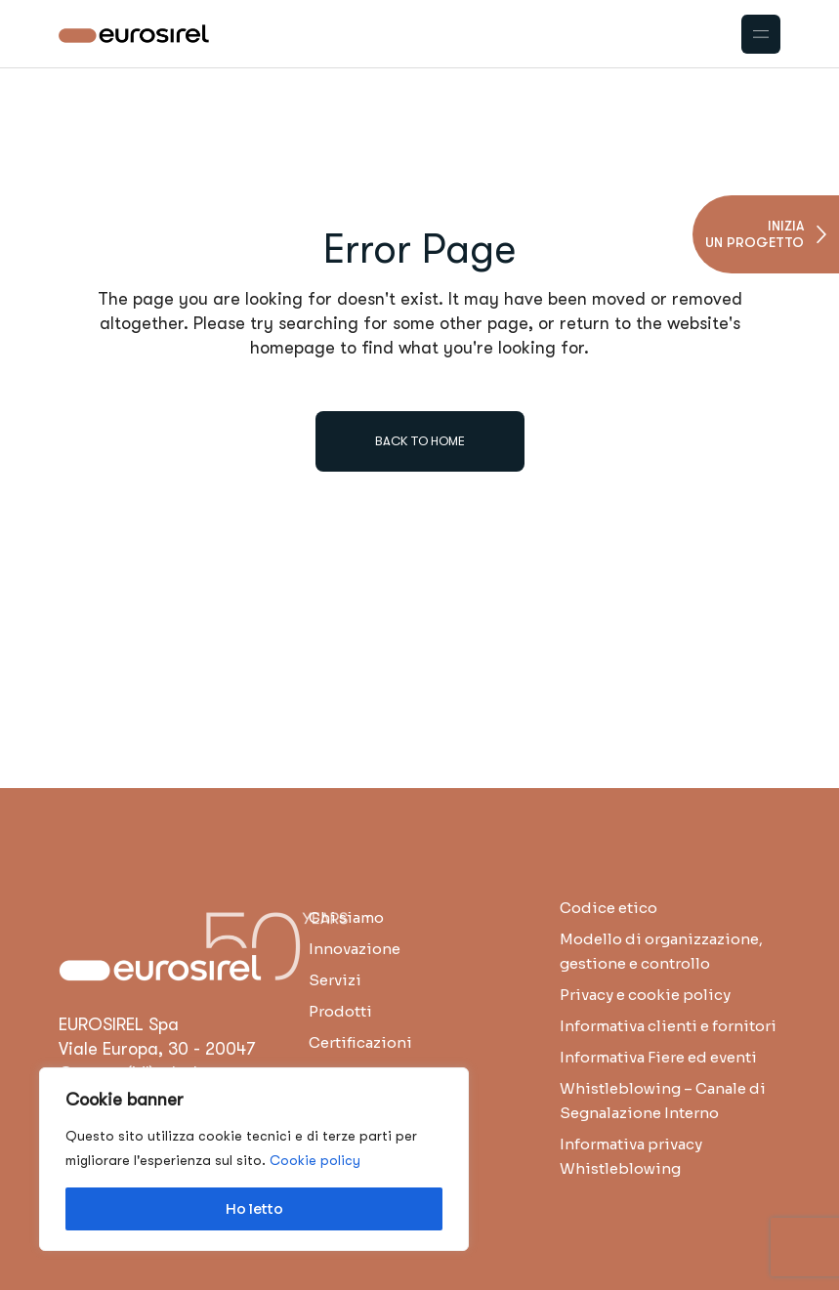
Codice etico (608, 907)
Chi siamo (346, 917)
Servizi (335, 980)
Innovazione (354, 948)
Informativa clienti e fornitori (668, 1026)
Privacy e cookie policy (645, 994)
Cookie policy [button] (315, 1160)
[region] (254, 1159)
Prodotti (340, 1011)
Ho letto (254, 1209)
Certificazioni (360, 1042)
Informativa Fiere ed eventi (658, 1057)
